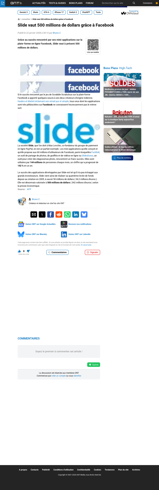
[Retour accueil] (16, 3)
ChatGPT (86, 12)
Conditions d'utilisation (63, 470)
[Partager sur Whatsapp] (67, 214)
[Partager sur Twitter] (42, 214)
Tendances (110, 470)
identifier (77, 376)
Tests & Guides (57, 3)
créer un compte (59, 376)
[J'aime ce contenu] (19, 251)
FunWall (95, 152)
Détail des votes (24, 254)
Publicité (46, 470)
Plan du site (123, 470)
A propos (23, 470)
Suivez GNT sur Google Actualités (40, 224)
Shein (35, 12)
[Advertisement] (59, 58)
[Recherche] (134, 3)
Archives (136, 470)
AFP (29, 189)
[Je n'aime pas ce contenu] (28, 251)
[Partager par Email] (33, 214)
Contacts (35, 470)
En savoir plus (86, 245)
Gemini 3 (24, 12)
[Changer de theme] (157, 3)
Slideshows (87, 155)
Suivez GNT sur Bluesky (36, 234)
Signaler (92, 252)
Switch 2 (73, 12)
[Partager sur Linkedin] (75, 214)
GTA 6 (46, 12)
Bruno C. (36, 199)
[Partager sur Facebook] (50, 214)
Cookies (97, 470)
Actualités (38, 3)
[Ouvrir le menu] (2, 3)
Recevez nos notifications (79, 224)
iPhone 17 (59, 12)
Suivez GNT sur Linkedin (79, 234)
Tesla (98, 12)
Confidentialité (83, 470)
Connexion (147, 3)
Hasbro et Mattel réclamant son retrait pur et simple (43, 101)
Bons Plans (75, 3)
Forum (89, 3)
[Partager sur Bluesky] (84, 214)
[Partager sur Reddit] (59, 214)
